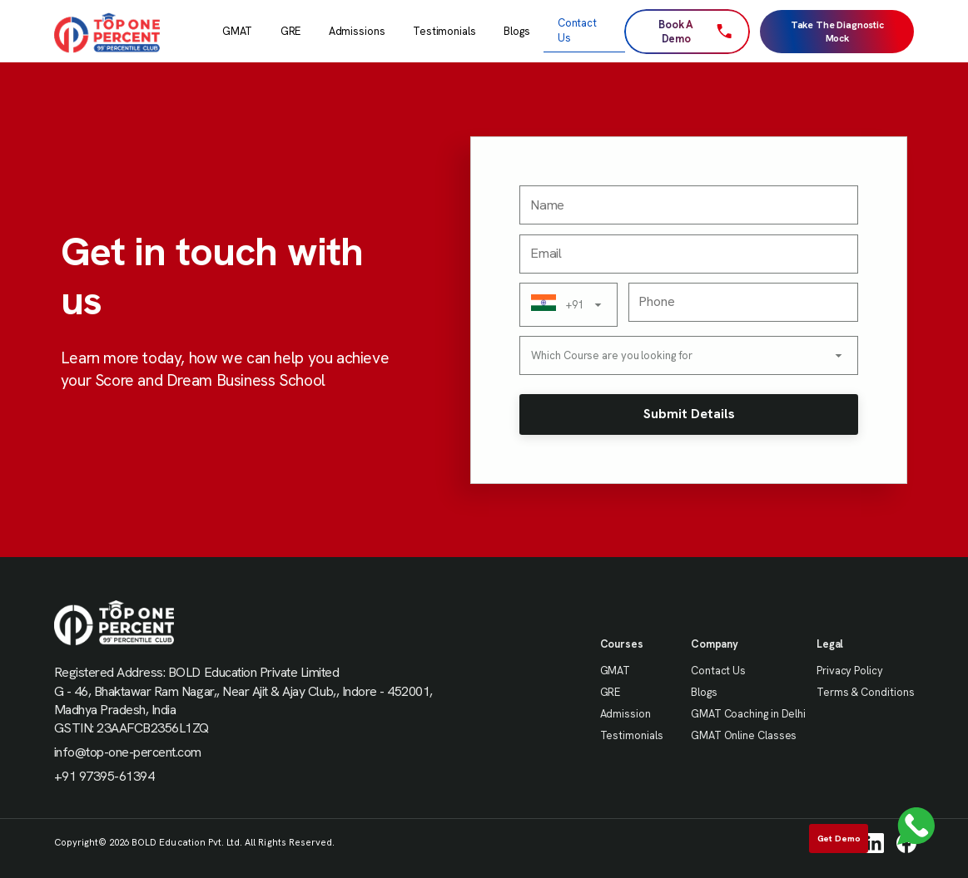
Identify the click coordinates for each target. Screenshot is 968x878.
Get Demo (839, 838)
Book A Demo (695, 31)
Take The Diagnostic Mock (837, 31)
